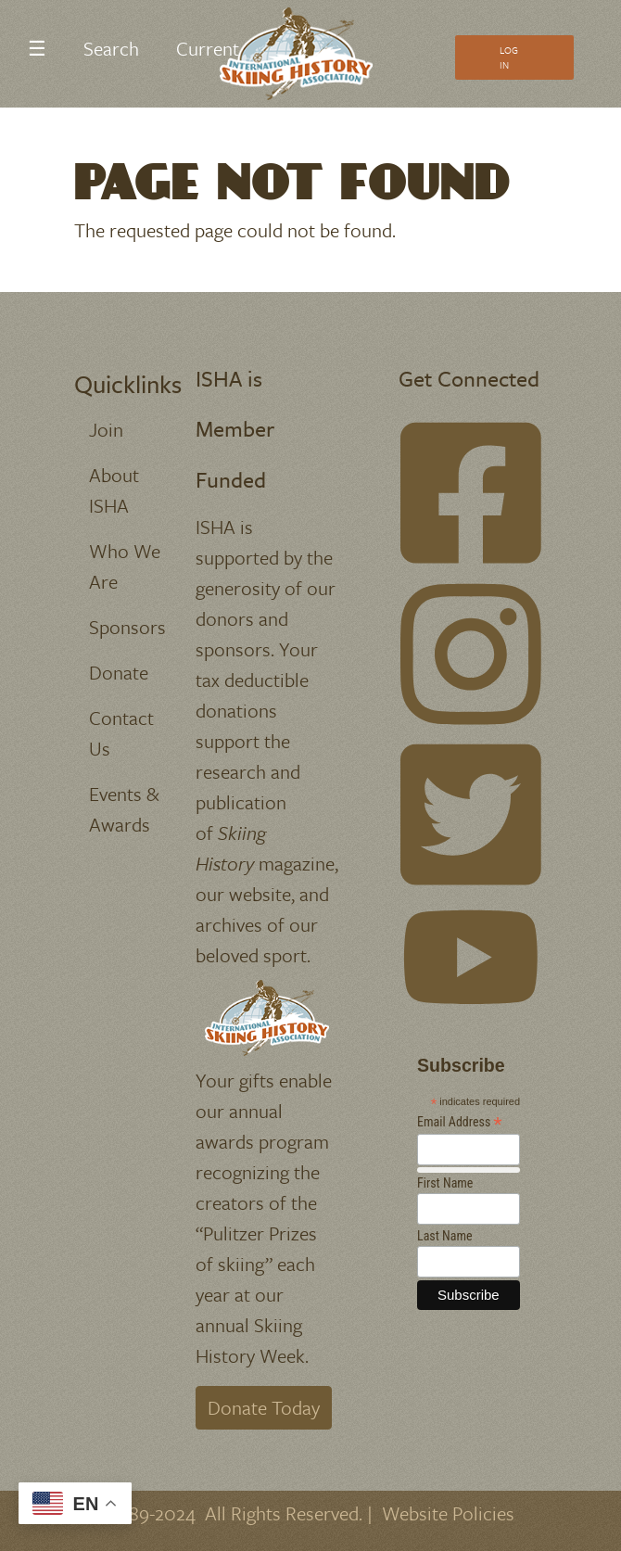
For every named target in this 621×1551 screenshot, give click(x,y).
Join (106, 429)
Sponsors (127, 627)
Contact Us (121, 733)
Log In (509, 57)
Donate (118, 672)
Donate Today (264, 1407)
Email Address (459, 1122)
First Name (445, 1183)
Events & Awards (124, 809)
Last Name (445, 1235)
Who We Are (124, 566)
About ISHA (114, 490)
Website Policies (448, 1513)
